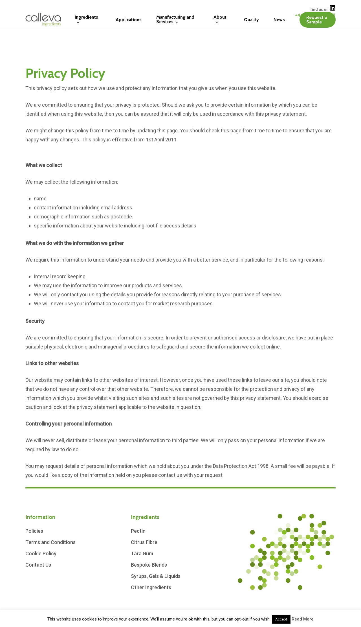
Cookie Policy (40, 553)
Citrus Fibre (144, 542)
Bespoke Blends (149, 565)
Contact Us (38, 565)
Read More (303, 619)
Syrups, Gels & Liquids (155, 576)
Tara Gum (142, 553)
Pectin (138, 531)
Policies (34, 531)
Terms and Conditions (50, 542)
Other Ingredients (151, 587)
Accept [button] (281, 619)
